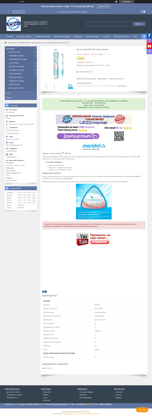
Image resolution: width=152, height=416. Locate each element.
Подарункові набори (16, 81)
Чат (142, 410)
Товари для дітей (15, 73)
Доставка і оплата (24, 36)
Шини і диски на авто (16, 88)
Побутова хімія (14, 84)
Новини (45, 395)
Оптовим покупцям (42, 36)
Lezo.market (13, 43)
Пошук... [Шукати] (139, 24)
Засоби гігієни (24, 43)
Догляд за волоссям (16, 66)
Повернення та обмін (62, 36)
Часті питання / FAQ (121, 36)
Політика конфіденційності (90, 414)
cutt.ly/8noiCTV (82, 404)
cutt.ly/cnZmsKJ (105, 404)
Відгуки (8, 98)
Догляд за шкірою (15, 77)
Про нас (119, 395)
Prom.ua (87, 411)
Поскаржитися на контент (71, 414)
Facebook (46, 400)
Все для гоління (14, 52)
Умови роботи (12, 398)
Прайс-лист (47, 392)
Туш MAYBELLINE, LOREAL (18, 59)
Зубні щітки (36, 43)
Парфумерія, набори (16, 56)
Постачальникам (92, 36)
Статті (135, 36)
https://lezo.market (12, 139)
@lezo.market (33, 404)
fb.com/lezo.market (58, 404)
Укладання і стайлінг (16, 70)
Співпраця (78, 36)
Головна (10, 36)
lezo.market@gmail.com (14, 145)
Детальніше (103, 6)
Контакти (106, 36)
